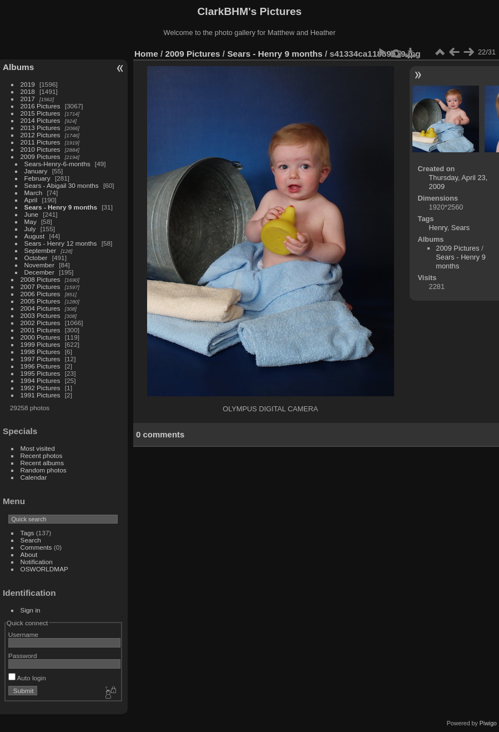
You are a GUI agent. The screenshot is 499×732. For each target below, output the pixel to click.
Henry (438, 227)
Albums (18, 67)
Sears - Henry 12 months (60, 243)
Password (22, 655)
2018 (28, 91)
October (36, 257)
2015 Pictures (41, 113)
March (33, 192)
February (37, 178)
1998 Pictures (41, 351)
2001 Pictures (41, 329)
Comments (36, 547)
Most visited (38, 448)
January (36, 171)
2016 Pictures (41, 105)
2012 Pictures (41, 134)
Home (146, 53)
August (34, 236)
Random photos (44, 470)
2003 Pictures (41, 315)
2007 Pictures (41, 286)
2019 (28, 84)
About (29, 554)
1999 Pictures (41, 344)
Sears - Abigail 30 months (61, 185)
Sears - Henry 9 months (60, 207)
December (39, 272)
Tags (27, 532)
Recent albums (42, 462)
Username (23, 634)
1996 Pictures (41, 366)
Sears (460, 227)
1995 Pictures (41, 373)
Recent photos (42, 455)
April (31, 199)
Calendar (34, 477)
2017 (28, 98)
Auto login (27, 677)
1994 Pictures (41, 380)
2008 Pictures (41, 279)
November (39, 264)
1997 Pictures (41, 358)
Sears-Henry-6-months (57, 163)
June (31, 214)
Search (31, 540)
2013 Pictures (41, 127)
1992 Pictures (41, 387)
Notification (37, 561)
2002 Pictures (41, 322)
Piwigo (488, 723)
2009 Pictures (41, 156)
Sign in (31, 610)
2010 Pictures (41, 149)
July (30, 228)
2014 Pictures (41, 120)
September (40, 250)
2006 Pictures (41, 293)
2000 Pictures (41, 337)
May (30, 221)
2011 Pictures (41, 142)
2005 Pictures (41, 301)
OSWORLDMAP (44, 568)
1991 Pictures (41, 395)
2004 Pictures (41, 308)
